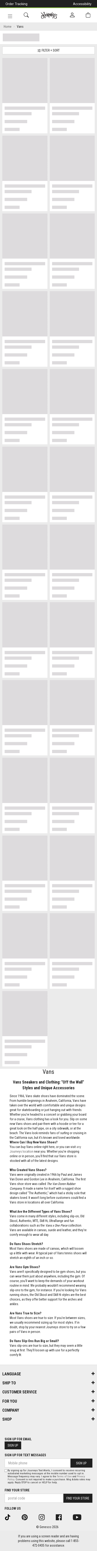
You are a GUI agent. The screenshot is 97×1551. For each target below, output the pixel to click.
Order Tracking (16, 4)
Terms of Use (64, 1476)
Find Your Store (17, 1490)
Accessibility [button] (82, 4)
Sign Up (13, 1445)
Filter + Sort (48, 50)
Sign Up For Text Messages (25, 1455)
